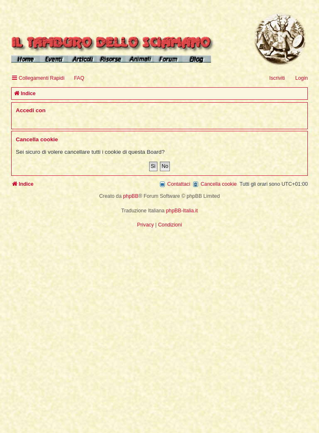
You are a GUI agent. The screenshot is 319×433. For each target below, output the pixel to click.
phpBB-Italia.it (182, 211)
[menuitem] (75, 78)
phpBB (130, 196)
